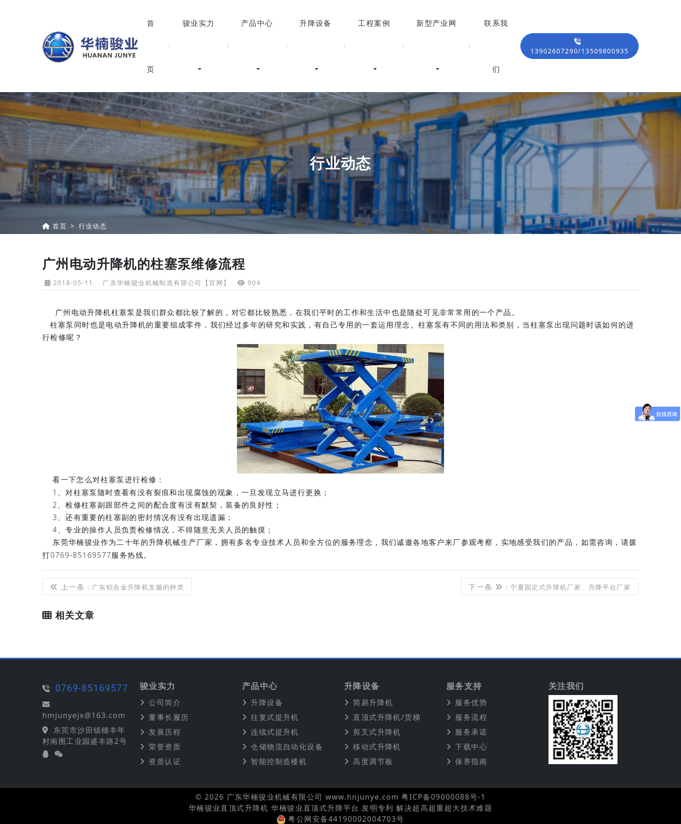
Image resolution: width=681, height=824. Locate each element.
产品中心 (257, 23)
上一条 (117, 587)
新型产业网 (436, 23)
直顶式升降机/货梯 (387, 717)
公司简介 (165, 702)
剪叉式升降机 (377, 732)
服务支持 (464, 686)
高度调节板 (373, 761)
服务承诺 (471, 732)
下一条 (549, 587)
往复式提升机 (275, 717)
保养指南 (471, 761)
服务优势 (471, 702)
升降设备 (316, 23)
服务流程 (471, 717)
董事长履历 (169, 717)
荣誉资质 (165, 747)
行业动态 (93, 226)
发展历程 (165, 732)
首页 (151, 46)
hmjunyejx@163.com (50, 715)
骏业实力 (199, 23)
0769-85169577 (57, 688)
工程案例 (374, 23)
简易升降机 (373, 702)
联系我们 (496, 46)
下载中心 (471, 747)
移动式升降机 (377, 747)
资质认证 (165, 761)
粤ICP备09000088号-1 (443, 797)
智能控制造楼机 (279, 761)
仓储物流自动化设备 (287, 747)
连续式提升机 (275, 732)
